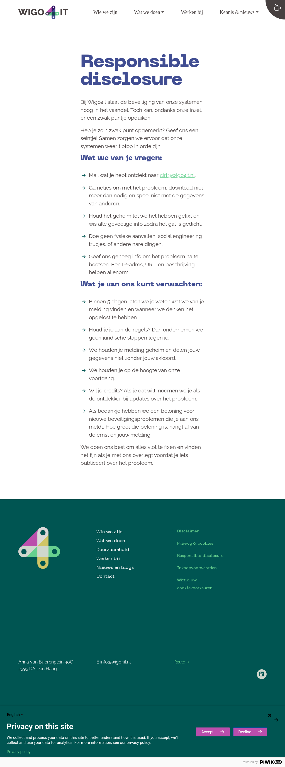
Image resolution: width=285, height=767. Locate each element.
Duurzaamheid (112, 549)
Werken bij (192, 12)
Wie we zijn (105, 12)
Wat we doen (147, 12)
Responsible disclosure (200, 555)
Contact (105, 576)
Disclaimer (188, 531)
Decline (244, 732)
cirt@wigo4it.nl (177, 175)
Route (181, 662)
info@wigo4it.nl (115, 662)
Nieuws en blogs (115, 567)
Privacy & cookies (195, 543)
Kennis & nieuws (237, 12)
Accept (207, 732)
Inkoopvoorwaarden (197, 567)
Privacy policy (18, 751)
